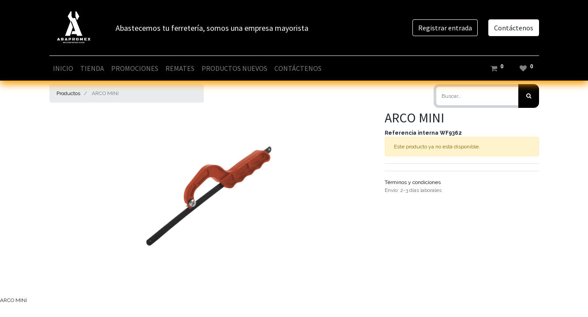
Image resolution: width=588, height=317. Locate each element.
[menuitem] (63, 68)
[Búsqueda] (528, 96)
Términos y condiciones (413, 182)
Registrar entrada (445, 27)
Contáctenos (513, 27)
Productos (68, 93)
